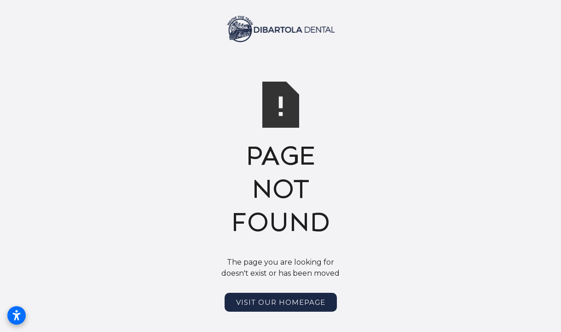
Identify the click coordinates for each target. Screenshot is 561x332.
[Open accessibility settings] (16, 315)
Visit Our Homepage (280, 302)
